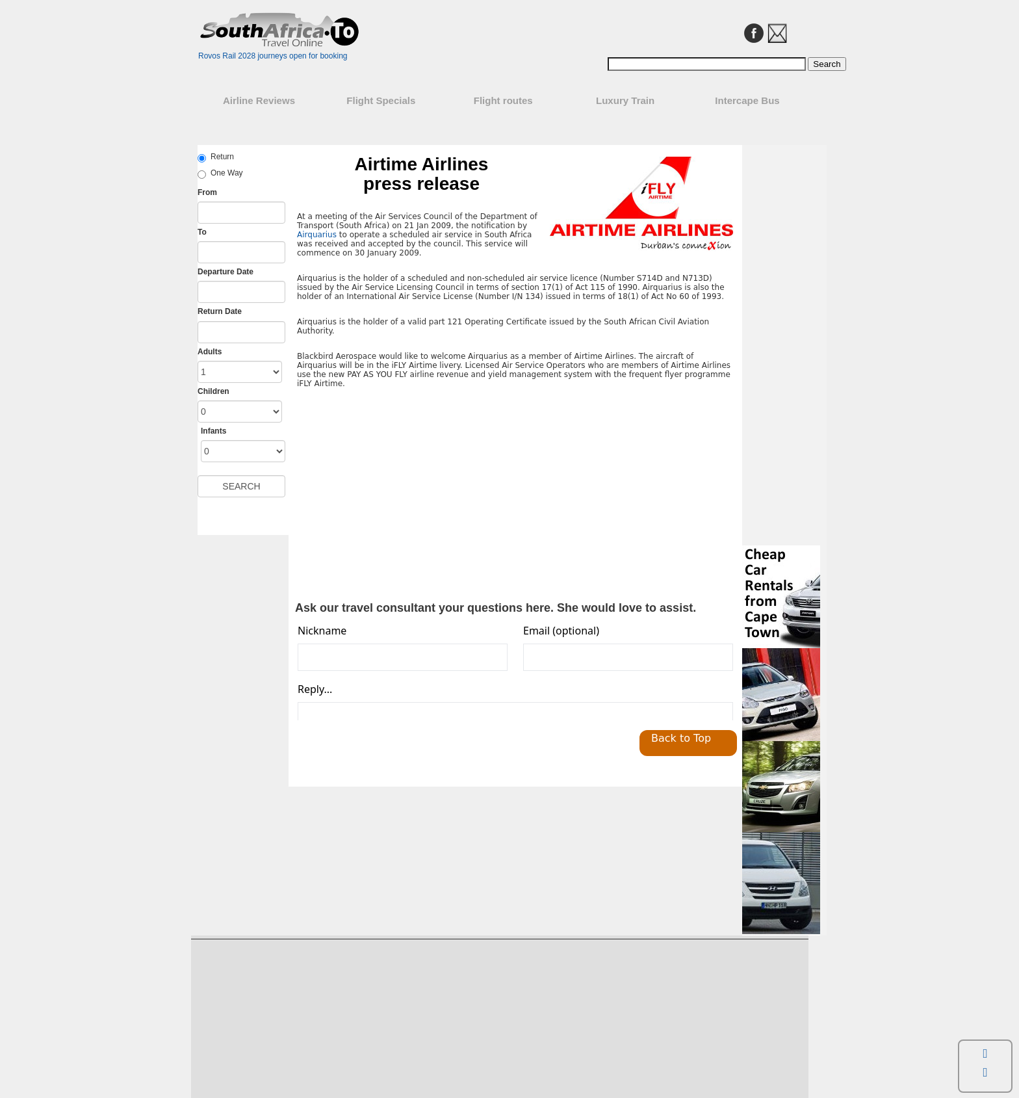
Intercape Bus (747, 100)
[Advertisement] (406, 495)
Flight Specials (380, 100)
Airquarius (317, 234)
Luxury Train (625, 100)
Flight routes (503, 100)
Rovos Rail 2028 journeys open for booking (272, 55)
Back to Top (681, 738)
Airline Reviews (259, 100)
